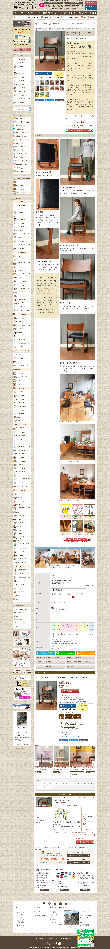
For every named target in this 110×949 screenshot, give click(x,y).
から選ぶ (18, 118)
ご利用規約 (40, 938)
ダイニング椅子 (42, 783)
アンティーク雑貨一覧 (20, 424)
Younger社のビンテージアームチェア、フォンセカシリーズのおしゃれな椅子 (45, 769)
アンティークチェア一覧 (21, 201)
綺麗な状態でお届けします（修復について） (48, 657)
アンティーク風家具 (68, 17)
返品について (70, 666)
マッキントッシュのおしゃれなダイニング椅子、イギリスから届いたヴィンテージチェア (93, 769)
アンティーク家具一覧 (20, 252)
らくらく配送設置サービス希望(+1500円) (72, 697)
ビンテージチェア (65, 23)
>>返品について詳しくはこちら (58, 648)
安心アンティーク (34, 13)
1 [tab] (60, 776)
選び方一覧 (18, 115)
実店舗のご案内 (84, 911)
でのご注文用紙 (69, 727)
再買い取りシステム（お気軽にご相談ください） (79, 662)
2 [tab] (63, 776)
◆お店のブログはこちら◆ (22, 744)
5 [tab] (70, 776)
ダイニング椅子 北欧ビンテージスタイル (82, 783)
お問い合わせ (93, 13)
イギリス (53, 619)
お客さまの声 (36, 911)
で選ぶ (20, 132)
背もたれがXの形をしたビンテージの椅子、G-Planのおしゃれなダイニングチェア (61, 769)
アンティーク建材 (21, 926)
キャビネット (22, 916)
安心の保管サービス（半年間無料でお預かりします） (79, 125)
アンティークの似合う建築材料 (23, 178)
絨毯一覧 (17, 369)
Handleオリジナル (23, 192)
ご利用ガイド (83, 13)
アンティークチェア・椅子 (54, 23)
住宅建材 (92, 17)
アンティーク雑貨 (48, 17)
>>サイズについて (90, 585)
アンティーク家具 (35, 17)
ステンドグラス (20, 917)
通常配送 (63, 695)
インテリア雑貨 (20, 922)
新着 (22, 13)
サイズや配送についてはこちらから (75, 127)
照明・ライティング (22, 921)
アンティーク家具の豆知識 (19, 748)
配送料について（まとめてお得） (75, 657)
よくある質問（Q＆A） (39, 915)
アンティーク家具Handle (41, 23)
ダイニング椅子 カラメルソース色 (59, 783)
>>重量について (89, 608)
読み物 (63, 13)
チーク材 (53, 613)
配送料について (68, 732)
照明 (58, 17)
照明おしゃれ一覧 (19, 388)
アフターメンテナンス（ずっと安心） (46, 666)
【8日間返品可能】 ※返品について (69, 712)
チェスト (21, 914)
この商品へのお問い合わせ (71, 737)
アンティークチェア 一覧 (22, 55)
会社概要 (72, 13)
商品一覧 (18, 198)
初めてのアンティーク (56, 916)
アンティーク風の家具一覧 (22, 314)
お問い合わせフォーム (88, 929)
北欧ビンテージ (58, 565)
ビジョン (53, 911)
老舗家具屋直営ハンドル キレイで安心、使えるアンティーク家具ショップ (25, 6)
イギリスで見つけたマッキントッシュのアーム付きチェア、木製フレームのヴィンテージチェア (77, 769)
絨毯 (85, 17)
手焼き (22, 182)
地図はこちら (22, 740)
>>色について (62, 602)
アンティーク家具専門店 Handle (59, 907)
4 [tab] (68, 776)
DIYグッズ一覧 (19, 566)
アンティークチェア (21, 17)
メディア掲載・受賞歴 (56, 924)
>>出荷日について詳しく (80, 643)
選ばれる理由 (54, 914)
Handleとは (53, 912)
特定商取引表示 (53, 938)
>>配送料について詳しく (56, 633)
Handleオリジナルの (22, 189)
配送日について (68, 734)
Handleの (21, 185)
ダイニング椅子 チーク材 (45, 787)
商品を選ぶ (18, 907)
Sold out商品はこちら (18, 750)
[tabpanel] (61, 760)
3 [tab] (65, 776)
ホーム (16, 13)
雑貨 (78, 17)
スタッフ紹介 (54, 922)
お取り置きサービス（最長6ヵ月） (45, 662)
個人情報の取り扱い (67, 938)
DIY (17, 924)
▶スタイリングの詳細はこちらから (70, 421)
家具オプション (19, 605)
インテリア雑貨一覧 (20, 490)
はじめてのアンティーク (51, 13)
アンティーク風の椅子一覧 (22, 351)
